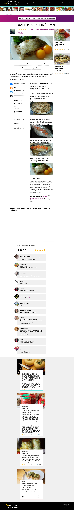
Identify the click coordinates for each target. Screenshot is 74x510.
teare (21, 31)
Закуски (52, 3)
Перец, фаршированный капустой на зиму (31, 455)
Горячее (28, 3)
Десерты (36, 3)
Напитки (65, 3)
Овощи (24, 372)
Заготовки (44, 3)
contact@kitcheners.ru (66, 507)
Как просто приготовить (11, 506)
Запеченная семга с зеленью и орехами (30, 486)
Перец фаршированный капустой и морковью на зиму (31, 411)
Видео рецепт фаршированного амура (42, 29)
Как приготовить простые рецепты (10, 3)
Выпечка (21, 3)
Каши (58, 3)
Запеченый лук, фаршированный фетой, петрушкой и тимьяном (31, 377)
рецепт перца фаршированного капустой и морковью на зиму (32, 78)
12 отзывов (20, 32)
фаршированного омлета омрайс (36, 297)
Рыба (23, 481)
